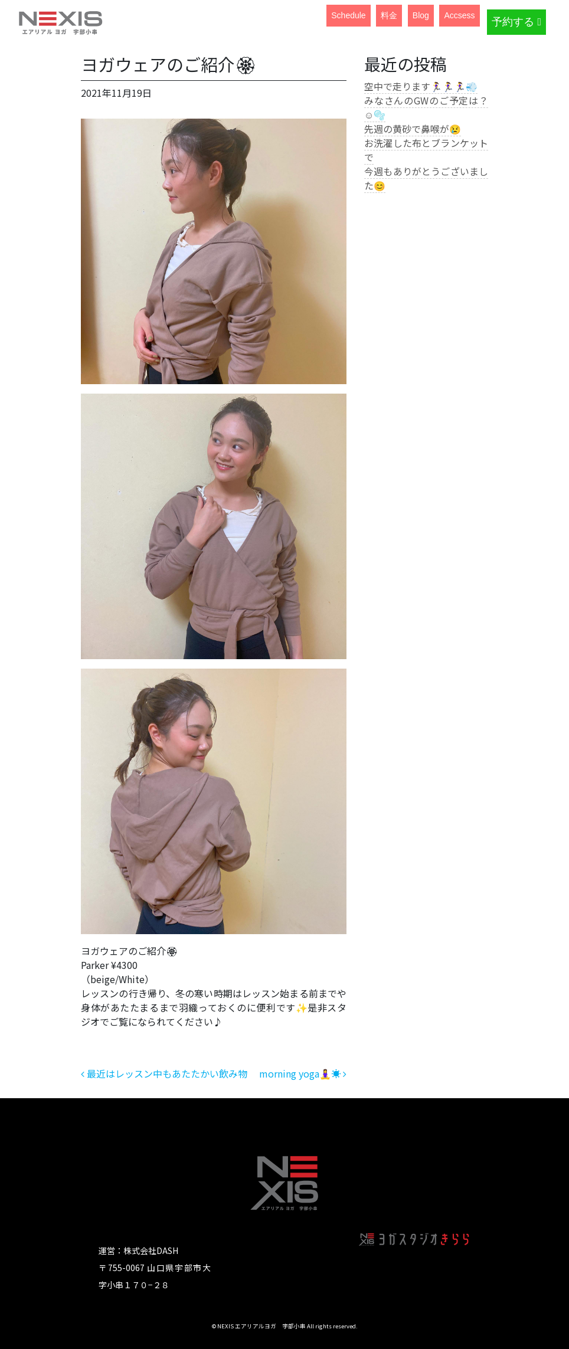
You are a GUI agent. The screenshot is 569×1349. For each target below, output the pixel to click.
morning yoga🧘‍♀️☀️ (302, 1073)
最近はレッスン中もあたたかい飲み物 (164, 1073)
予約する (516, 22)
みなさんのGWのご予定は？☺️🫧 (426, 107)
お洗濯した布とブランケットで (426, 150)
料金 (389, 15)
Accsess (459, 15)
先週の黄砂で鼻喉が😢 (412, 129)
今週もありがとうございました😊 (426, 178)
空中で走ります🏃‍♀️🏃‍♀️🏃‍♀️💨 (421, 86)
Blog (421, 15)
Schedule (348, 15)
